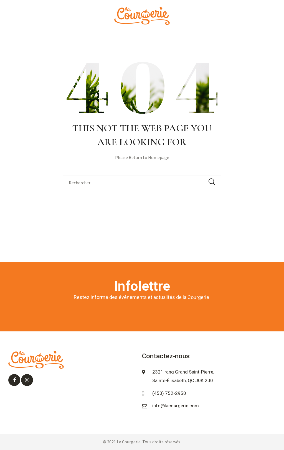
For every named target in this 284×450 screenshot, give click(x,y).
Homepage (158, 157)
